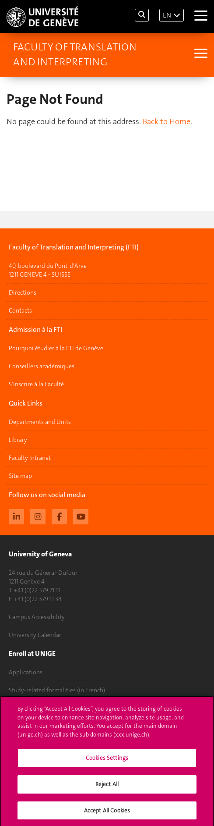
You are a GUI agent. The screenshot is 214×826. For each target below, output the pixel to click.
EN (167, 15)
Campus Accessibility (37, 617)
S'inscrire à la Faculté (36, 384)
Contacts (20, 310)
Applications (25, 672)
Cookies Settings (107, 761)
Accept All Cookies (107, 814)
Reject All (107, 787)
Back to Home (166, 121)
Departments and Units (40, 422)
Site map (20, 476)
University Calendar (35, 635)
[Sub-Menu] (199, 54)
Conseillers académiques (41, 366)
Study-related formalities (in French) (57, 690)
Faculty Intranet (30, 458)
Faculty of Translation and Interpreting (75, 54)
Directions (22, 292)
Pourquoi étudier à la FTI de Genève (56, 348)
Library (18, 440)
